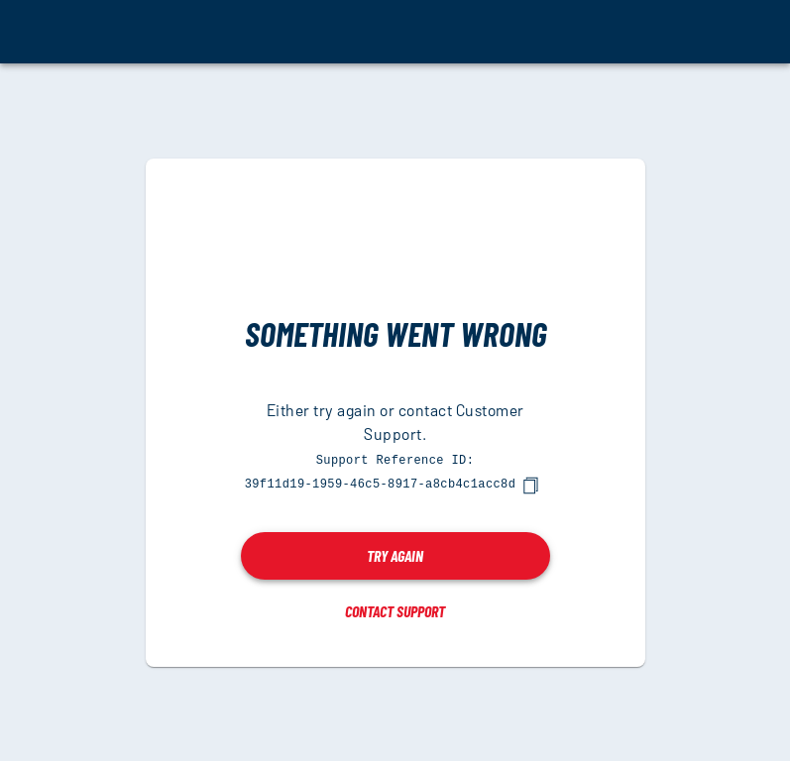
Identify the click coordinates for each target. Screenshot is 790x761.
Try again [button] (395, 554)
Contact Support (395, 609)
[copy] (530, 484)
